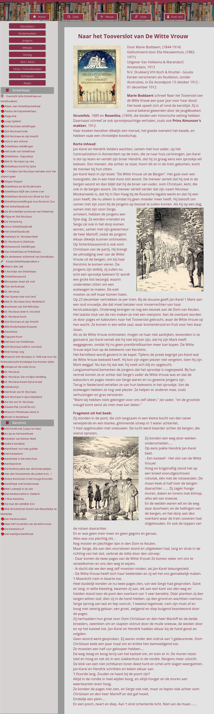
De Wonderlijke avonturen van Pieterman (29, 211)
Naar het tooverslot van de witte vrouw (28, 524)
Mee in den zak (14, 266)
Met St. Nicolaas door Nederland (25, 301)
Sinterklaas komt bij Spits (20, 166)
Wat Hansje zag (14, 351)
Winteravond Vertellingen (20, 246)
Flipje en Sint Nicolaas (18, 216)
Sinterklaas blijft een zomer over (24, 191)
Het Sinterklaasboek (17, 206)
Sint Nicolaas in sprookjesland (23, 396)
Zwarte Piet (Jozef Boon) (20, 407)
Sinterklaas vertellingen (19, 146)
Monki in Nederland (17, 417)
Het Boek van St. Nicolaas (20, 391)
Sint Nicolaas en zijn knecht (21, 136)
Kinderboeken (27, 33)
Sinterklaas (18, 90)
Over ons (174, 17)
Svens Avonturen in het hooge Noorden (29, 478)
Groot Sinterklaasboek (18, 226)
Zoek (73, 17)
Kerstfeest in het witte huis (21, 458)
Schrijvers (27, 76)
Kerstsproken (13, 463)
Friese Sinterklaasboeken (20, 261)
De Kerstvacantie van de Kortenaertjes (28, 468)
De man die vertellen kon (20, 503)
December (11, 331)
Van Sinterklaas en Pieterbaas (23, 251)
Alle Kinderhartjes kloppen (21, 326)
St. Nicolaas (12, 291)
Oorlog (27, 55)
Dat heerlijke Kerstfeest (19, 534)
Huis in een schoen (16, 141)
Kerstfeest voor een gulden (21, 448)
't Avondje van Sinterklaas (20, 271)
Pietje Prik (11, 116)
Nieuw (107, 17)
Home (39, 17)
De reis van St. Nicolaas (19, 401)
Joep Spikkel (13, 121)
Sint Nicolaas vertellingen (20, 126)
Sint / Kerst (27, 62)
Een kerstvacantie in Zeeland (22, 493)
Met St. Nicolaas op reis (19, 161)
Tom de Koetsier (15, 286)
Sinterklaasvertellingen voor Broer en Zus (30, 201)
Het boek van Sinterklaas (20, 151)
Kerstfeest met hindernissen (22, 483)
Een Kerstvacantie (16, 519)
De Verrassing (13, 221)
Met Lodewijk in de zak (19, 488)
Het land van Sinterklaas (19, 341)
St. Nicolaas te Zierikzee (19, 241)
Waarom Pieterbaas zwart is (22, 412)
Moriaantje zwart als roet (20, 281)
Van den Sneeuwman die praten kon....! (28, 473)
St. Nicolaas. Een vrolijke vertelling (25, 376)
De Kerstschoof (14, 529)
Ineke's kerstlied (15, 443)
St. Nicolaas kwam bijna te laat (23, 381)
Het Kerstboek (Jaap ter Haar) (23, 428)
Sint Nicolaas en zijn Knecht (22, 321)
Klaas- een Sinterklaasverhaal (23, 106)
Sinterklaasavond (15, 276)
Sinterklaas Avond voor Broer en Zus (27, 196)
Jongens (27, 40)
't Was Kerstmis (14, 498)
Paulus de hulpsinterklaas (20, 111)
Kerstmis (16, 422)
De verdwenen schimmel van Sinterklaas (29, 256)
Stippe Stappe (13, 181)
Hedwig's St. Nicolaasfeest (21, 236)
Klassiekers (27, 26)
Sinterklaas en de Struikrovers (23, 186)
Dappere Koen (13, 336)
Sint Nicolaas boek (16, 131)
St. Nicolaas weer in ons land (22, 311)
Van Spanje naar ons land (20, 296)
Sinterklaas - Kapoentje (19, 156)
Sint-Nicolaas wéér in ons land (23, 346)
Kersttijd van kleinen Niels (20, 438)
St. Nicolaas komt (16, 316)
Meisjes (27, 48)
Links (140, 17)
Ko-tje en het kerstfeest (19, 433)
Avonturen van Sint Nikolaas (22, 306)
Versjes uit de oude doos (20, 366)
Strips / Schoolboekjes (27, 69)
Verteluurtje (12, 386)
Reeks (27, 83)
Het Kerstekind (14, 453)
